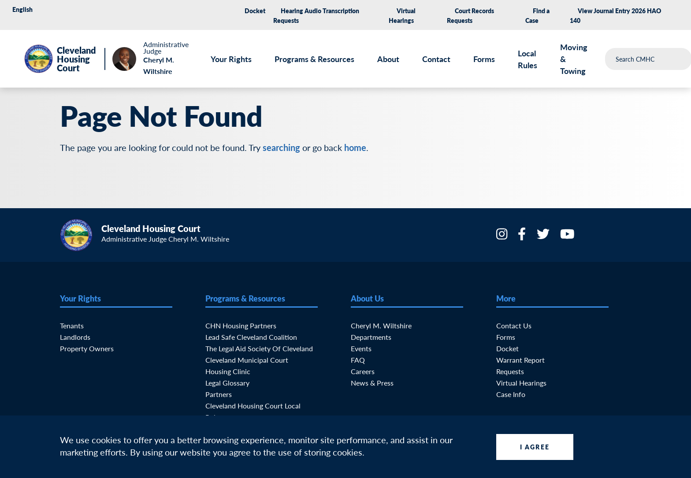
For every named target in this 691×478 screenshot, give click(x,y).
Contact (436, 58)
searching (281, 147)
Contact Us (513, 325)
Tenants (72, 325)
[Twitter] (544, 237)
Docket (255, 10)
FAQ (358, 360)
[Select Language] (39, 9)
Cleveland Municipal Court (246, 360)
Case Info (510, 394)
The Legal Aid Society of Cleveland (259, 348)
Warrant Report (520, 360)
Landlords (75, 337)
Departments (371, 337)
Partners (218, 394)
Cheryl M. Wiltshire (381, 325)
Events (361, 348)
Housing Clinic (227, 371)
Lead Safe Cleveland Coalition (251, 337)
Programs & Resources (314, 58)
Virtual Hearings (521, 383)
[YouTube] (568, 237)
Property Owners (87, 348)
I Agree (535, 446)
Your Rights (231, 58)
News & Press (372, 383)
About (388, 58)
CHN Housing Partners (240, 325)
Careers (363, 371)
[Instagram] (502, 237)
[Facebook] (523, 237)
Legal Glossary (227, 383)
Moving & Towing (573, 58)
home (355, 147)
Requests (510, 371)
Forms (484, 58)
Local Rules (527, 59)
